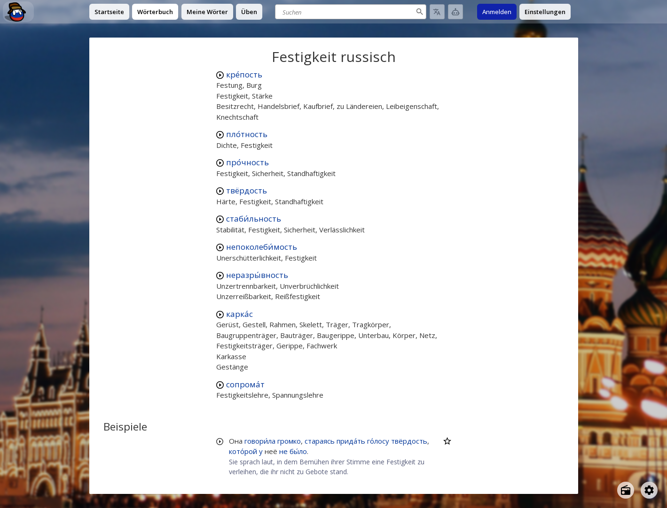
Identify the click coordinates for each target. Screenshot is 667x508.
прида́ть (351, 441)
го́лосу (378, 441)
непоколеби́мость (261, 246)
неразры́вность (257, 274)
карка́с (239, 313)
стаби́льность (253, 218)
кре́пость (244, 74)
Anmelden (496, 12)
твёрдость (246, 190)
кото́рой (243, 451)
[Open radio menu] (625, 490)
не (283, 451)
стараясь (320, 441)
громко (289, 441)
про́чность (247, 162)
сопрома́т (245, 384)
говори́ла (259, 441)
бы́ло (298, 451)
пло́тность (246, 134)
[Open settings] (649, 490)
